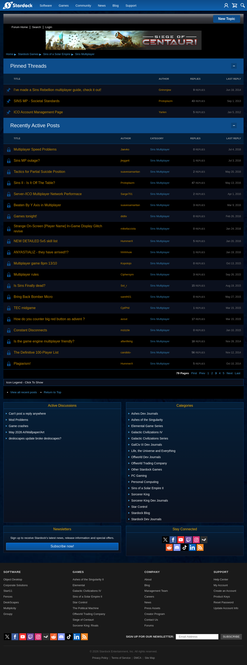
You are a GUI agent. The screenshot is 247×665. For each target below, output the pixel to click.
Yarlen (162, 112)
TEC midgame (25, 308)
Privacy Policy (100, 657)
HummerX (127, 241)
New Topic (226, 19)
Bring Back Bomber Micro (33, 297)
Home (9, 54)
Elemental (79, 585)
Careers (149, 596)
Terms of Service (120, 657)
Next (230, 373)
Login (48, 27)
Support (131, 5)
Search (36, 27)
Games (64, 5)
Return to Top (52, 392)
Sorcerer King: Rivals (85, 625)
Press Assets (152, 608)
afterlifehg (127, 341)
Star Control (80, 602)
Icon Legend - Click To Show (24, 382)
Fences (7, 596)
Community (83, 5)
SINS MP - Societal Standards (37, 101)
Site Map (150, 657)
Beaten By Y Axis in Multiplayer (37, 205)
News (102, 5)
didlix (124, 216)
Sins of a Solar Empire (56, 54)
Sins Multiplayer (84, 54)
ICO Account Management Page (38, 112)
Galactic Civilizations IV (87, 590)
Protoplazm (166, 101)
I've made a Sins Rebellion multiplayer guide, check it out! (57, 90)
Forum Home (20, 27)
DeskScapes (11, 602)
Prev (202, 373)
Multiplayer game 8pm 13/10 (35, 263)
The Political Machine (86, 608)
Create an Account (225, 590)
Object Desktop (12, 579)
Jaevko (125, 149)
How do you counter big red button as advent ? (49, 319)
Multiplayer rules (26, 274)
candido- (126, 352)
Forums (149, 625)
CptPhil (125, 307)
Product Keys (222, 596)
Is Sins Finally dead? (29, 285)
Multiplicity (9, 608)
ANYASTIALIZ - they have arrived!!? (41, 252)
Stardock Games (28, 54)
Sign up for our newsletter (149, 636)
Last (237, 373)
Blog (115, 5)
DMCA (137, 657)
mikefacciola (128, 228)
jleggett (125, 160)
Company (152, 572)
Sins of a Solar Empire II (87, 596)
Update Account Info (226, 608)
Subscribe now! (62, 546)
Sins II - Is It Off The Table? (34, 183)
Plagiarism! (22, 363)
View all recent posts (23, 392)
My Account (221, 585)
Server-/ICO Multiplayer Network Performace (48, 194)
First (194, 373)
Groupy (7, 614)
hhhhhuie (126, 252)
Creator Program (154, 614)
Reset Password (224, 602)
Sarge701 (127, 194)
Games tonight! (25, 216)
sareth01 (126, 296)
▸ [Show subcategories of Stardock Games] (40, 54)
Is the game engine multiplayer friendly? (44, 341)
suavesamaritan (130, 171)
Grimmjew (165, 89)
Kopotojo (126, 263)
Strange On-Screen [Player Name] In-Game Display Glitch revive (58, 228)
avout (124, 319)
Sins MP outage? (27, 160)
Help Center (221, 579)
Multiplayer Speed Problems (35, 149)
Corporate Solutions (15, 585)
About (147, 579)
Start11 (7, 590)
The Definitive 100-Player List (36, 352)
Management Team (156, 590)
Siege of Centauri (83, 619)
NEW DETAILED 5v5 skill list (35, 241)
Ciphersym (127, 274)
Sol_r (124, 285)
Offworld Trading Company (89, 614)
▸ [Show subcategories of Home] (15, 54)
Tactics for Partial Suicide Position (39, 171)
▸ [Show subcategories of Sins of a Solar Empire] (72, 54)
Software (46, 5)
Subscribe (231, 636)
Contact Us (151, 619)
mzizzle (125, 330)
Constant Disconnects (30, 330)
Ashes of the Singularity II (88, 579)
